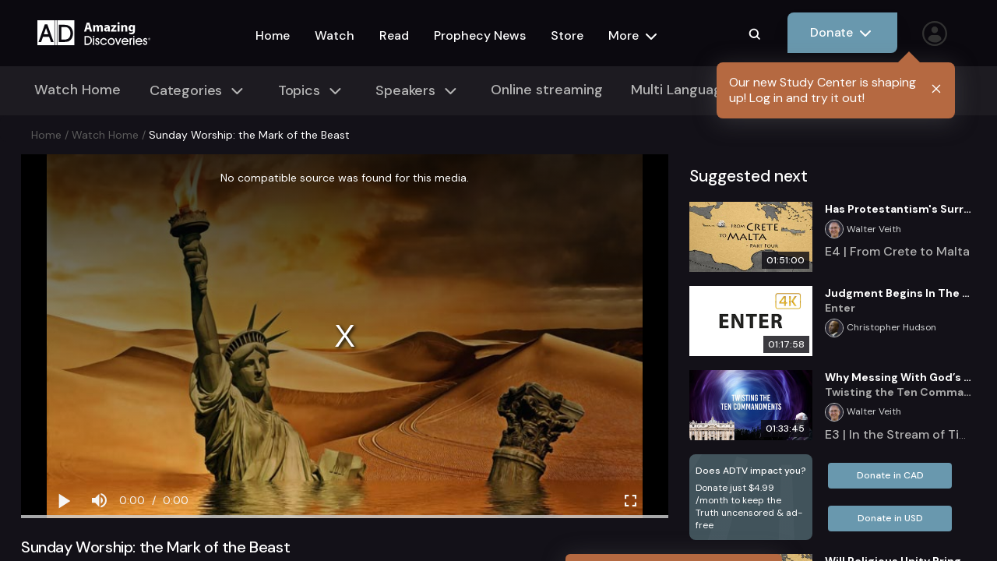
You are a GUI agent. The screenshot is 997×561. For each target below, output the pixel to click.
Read (394, 35)
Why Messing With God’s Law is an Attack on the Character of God (900, 377)
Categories (199, 91)
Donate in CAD (890, 475)
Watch (334, 35)
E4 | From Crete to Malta (897, 251)
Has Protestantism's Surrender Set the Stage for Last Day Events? (900, 209)
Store (567, 35)
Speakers (418, 91)
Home (272, 35)
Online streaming (547, 89)
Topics (312, 91)
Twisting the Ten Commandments (900, 392)
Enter (840, 308)
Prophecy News (480, 35)
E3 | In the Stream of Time (901, 434)
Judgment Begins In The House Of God (900, 293)
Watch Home (77, 89)
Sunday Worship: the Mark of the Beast (249, 135)
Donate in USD (890, 518)
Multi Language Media (702, 89)
